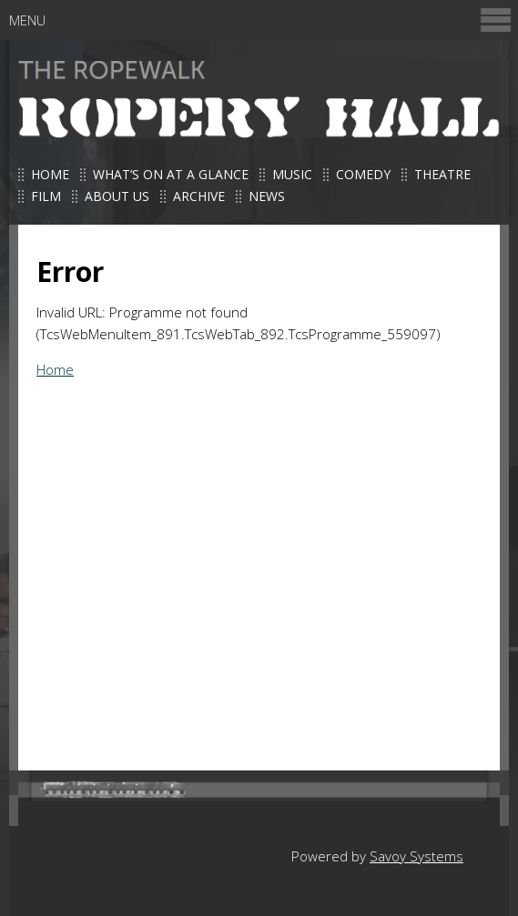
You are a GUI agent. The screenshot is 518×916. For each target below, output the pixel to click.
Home (50, 174)
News (267, 196)
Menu (261, 19)
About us (117, 196)
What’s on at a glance (171, 174)
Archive (199, 196)
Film (46, 196)
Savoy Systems (416, 856)
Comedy (363, 174)
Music (292, 174)
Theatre (442, 174)
